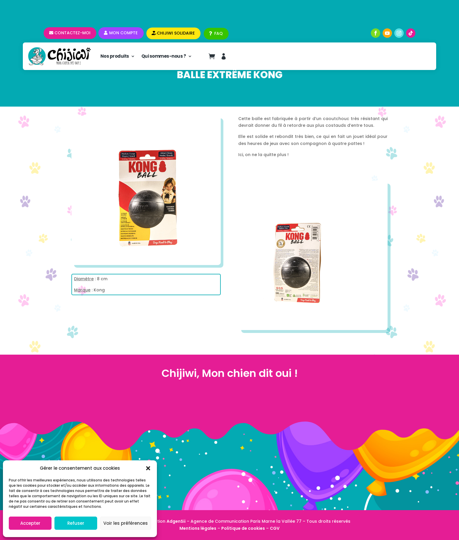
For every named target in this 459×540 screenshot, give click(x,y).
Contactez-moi (72, 33)
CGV (275, 528)
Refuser (75, 523)
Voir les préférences (125, 523)
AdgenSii (176, 521)
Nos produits (114, 56)
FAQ (218, 33)
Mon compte (123, 33)
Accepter (30, 523)
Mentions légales (197, 528)
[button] (148, 468)
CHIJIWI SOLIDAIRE (176, 33)
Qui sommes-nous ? (163, 56)
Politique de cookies (243, 528)
